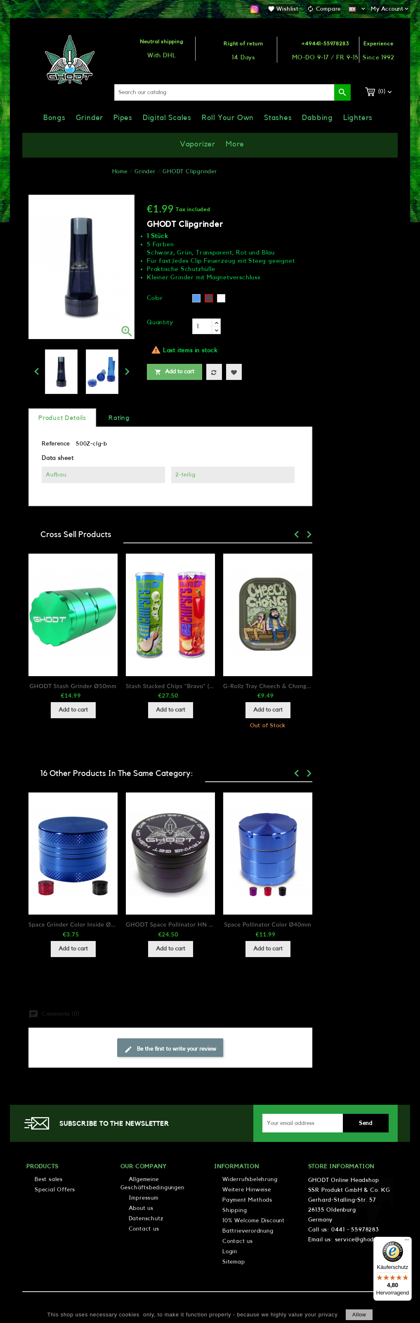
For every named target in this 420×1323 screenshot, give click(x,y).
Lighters (358, 117)
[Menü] (407, 1242)
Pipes (122, 117)
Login (229, 1252)
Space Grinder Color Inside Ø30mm (73, 924)
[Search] (232, 92)
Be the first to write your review (170, 1049)
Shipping (234, 1210)
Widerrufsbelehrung (249, 1179)
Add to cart (174, 372)
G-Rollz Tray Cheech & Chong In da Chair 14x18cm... (267, 685)
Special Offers (55, 1190)
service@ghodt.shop (363, 1240)
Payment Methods (247, 1200)
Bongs (54, 117)
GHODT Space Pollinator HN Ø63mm (170, 924)
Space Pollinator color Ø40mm (267, 924)
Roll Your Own (228, 117)
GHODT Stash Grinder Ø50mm (73, 685)
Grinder (90, 117)
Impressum (143, 1198)
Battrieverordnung (248, 1231)
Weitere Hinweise (246, 1190)
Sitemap (233, 1262)
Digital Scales (167, 117)
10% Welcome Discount (253, 1221)
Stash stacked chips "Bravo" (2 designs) (170, 685)
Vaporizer (197, 144)
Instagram (255, 9)
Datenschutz (146, 1219)
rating (119, 418)
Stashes (278, 117)
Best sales (49, 1179)
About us (141, 1208)
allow (359, 1314)
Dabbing (317, 117)
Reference (56, 444)
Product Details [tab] (62, 418)
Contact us (144, 1229)
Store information (341, 1167)
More (235, 144)
